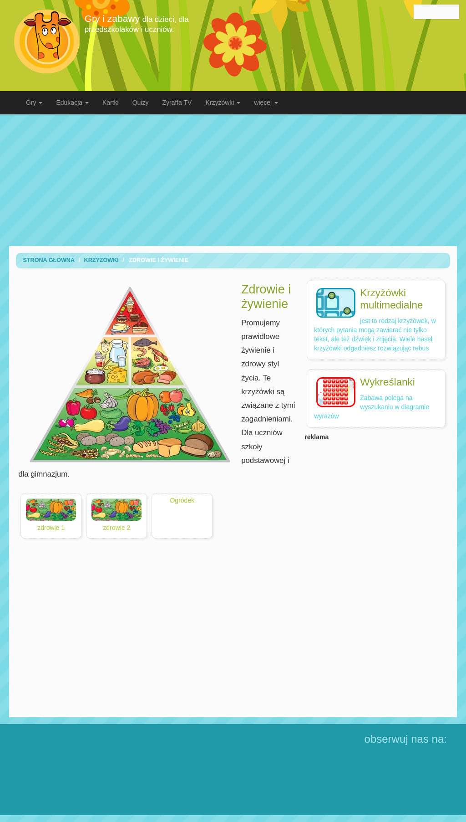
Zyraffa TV (177, 102)
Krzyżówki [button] (222, 102)
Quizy (140, 102)
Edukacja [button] (72, 102)
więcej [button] (266, 102)
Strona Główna (49, 260)
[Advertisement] (240, 180)
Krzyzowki (101, 260)
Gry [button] (34, 102)
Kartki (110, 102)
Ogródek (182, 500)
